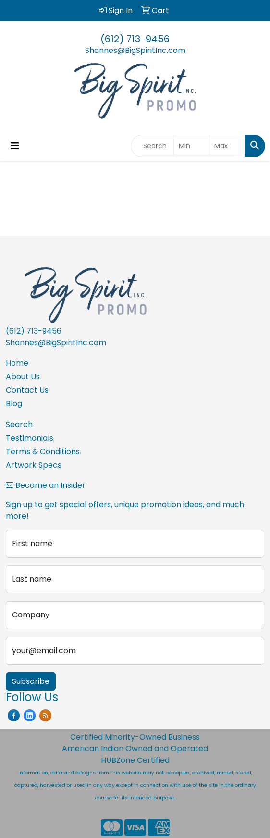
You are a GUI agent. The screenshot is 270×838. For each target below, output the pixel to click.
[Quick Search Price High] (227, 146)
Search (19, 424)
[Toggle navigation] (15, 146)
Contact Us (27, 389)
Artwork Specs (33, 465)
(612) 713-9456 (135, 39)
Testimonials (29, 438)
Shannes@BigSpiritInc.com (135, 50)
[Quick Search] (152, 146)
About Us (23, 376)
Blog (14, 403)
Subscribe (30, 681)
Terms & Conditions (43, 451)
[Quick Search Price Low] (191, 146)
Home (17, 362)
